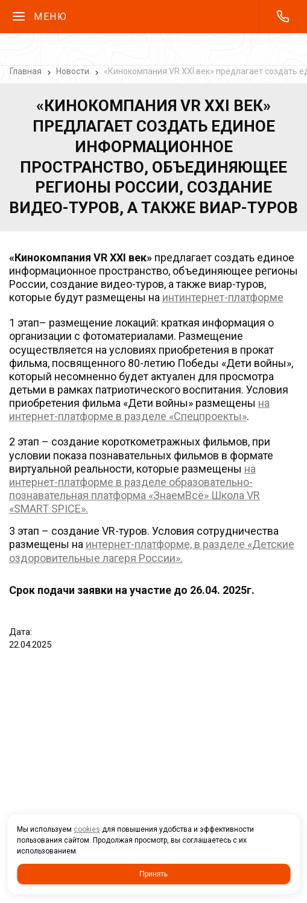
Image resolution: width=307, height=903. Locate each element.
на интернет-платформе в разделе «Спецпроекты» (139, 410)
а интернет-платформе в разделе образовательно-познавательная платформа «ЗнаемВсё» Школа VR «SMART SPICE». (134, 488)
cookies (87, 829)
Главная (26, 71)
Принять (153, 874)
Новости (72, 71)
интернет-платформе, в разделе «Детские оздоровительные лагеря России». (151, 551)
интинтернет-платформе (222, 297)
